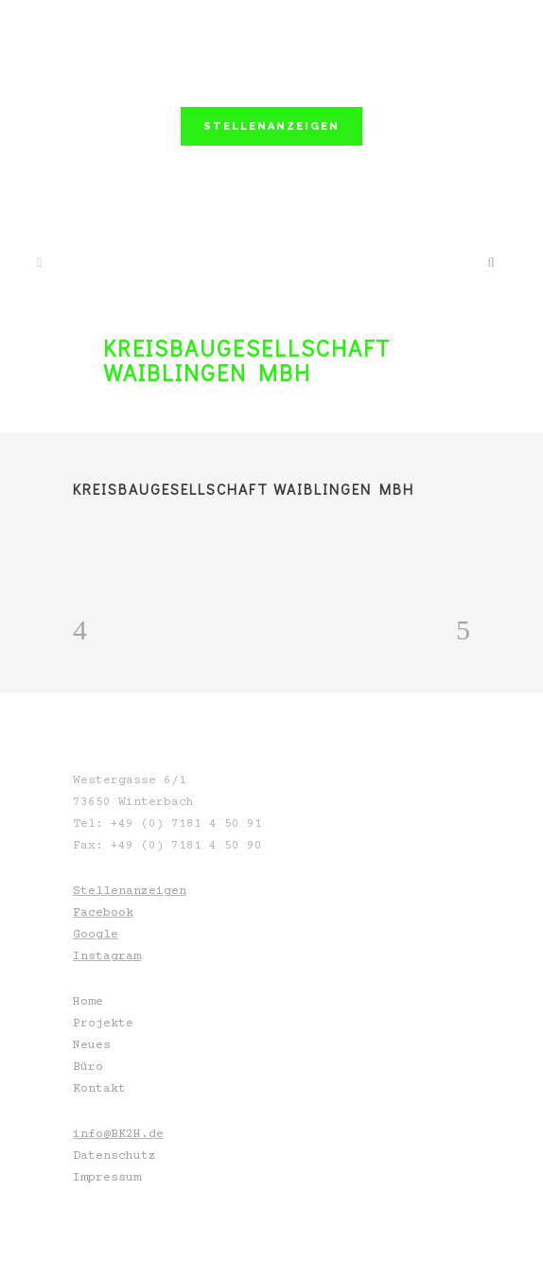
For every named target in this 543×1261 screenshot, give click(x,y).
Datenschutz (114, 1156)
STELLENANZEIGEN (271, 126)
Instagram (107, 956)
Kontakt (99, 1088)
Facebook (103, 912)
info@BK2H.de (118, 1134)
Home (88, 1001)
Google (95, 934)
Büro (88, 1067)
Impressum (107, 1177)
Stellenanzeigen (129, 891)
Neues (92, 1045)
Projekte (103, 1023)
